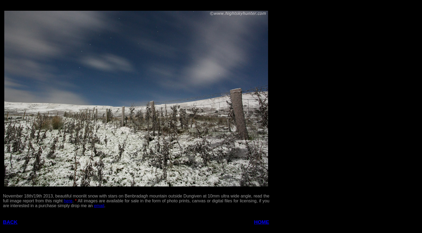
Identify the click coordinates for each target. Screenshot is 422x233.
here (68, 201)
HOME (261, 222)
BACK (10, 222)
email (99, 205)
